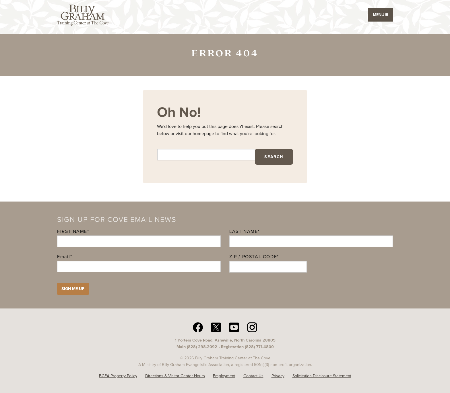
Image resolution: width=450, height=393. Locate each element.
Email (64, 256)
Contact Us (253, 376)
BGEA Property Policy (118, 376)
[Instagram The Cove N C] (252, 327)
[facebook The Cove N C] (197, 327)
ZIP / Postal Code (253, 256)
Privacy (277, 376)
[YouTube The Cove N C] (234, 327)
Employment (224, 376)
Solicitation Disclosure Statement (321, 376)
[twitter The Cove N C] (215, 327)
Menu (380, 14)
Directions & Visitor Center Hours (175, 376)
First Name (72, 231)
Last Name (243, 231)
